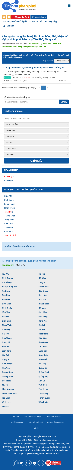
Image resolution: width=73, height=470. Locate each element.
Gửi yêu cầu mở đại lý (15, 21)
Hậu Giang (7, 338)
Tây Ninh (6, 385)
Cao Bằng (43, 312)
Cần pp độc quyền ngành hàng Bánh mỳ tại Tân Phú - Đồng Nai (34, 67)
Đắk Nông (43, 316)
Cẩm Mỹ (8, 196)
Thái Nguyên (8, 389)
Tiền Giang (43, 393)
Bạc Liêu (42, 295)
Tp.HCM (5, 274)
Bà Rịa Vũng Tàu (9, 286)
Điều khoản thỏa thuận (32, 417)
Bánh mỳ (8, 176)
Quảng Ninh (7, 376)
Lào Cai (5, 355)
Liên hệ (36, 428)
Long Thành (9, 204)
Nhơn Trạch (9, 208)
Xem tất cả (10, 235)
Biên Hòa (8, 231)
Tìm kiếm (36, 160)
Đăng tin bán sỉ (39, 17)
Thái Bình (43, 385)
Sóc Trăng (6, 381)
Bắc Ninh (6, 299)
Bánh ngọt (8, 180)
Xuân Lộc (8, 227)
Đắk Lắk (5, 316)
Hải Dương (43, 334)
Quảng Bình (44, 368)
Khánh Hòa (44, 286)
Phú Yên (6, 368)
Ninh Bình (43, 359)
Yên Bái (5, 406)
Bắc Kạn (6, 295)
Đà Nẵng (42, 278)
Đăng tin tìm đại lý (20, 17)
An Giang (6, 291)
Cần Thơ (6, 312)
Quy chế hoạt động (16, 422)
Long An (42, 282)
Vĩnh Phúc (43, 402)
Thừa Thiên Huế (9, 393)
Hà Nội (42, 274)
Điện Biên (6, 321)
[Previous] (39, 88)
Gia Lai (42, 325)
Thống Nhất (9, 216)
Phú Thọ (42, 363)
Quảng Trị (43, 376)
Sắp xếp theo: (48, 61)
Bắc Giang (43, 291)
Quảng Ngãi (44, 372)
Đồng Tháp (7, 325)
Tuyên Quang (44, 398)
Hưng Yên (6, 342)
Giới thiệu (15, 417)
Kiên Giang (44, 342)
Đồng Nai (43, 321)
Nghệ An (6, 359)
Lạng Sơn (43, 351)
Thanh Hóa (43, 389)
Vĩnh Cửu (8, 223)
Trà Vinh (6, 398)
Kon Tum (6, 346)
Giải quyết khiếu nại (35, 422)
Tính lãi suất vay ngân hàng (19, 246)
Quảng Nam (7, 372)
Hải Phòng (7, 282)
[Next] (48, 88)
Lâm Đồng (6, 351)
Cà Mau (42, 308)
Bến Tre (42, 299)
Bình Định (6, 304)
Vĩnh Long (6, 402)
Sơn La (42, 381)
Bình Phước (44, 304)
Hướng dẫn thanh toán (55, 422)
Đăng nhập (51, 21)
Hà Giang (6, 329)
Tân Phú (7, 212)
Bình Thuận (7, 308)
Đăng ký (8, 26)
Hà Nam (42, 329)
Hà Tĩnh (5, 334)
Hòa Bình (43, 338)
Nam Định (43, 355)
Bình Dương (7, 278)
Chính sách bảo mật (53, 417)
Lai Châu (42, 346)
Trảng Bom (9, 220)
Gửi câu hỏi (35, 21)
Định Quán (9, 200)
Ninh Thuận (7, 363)
